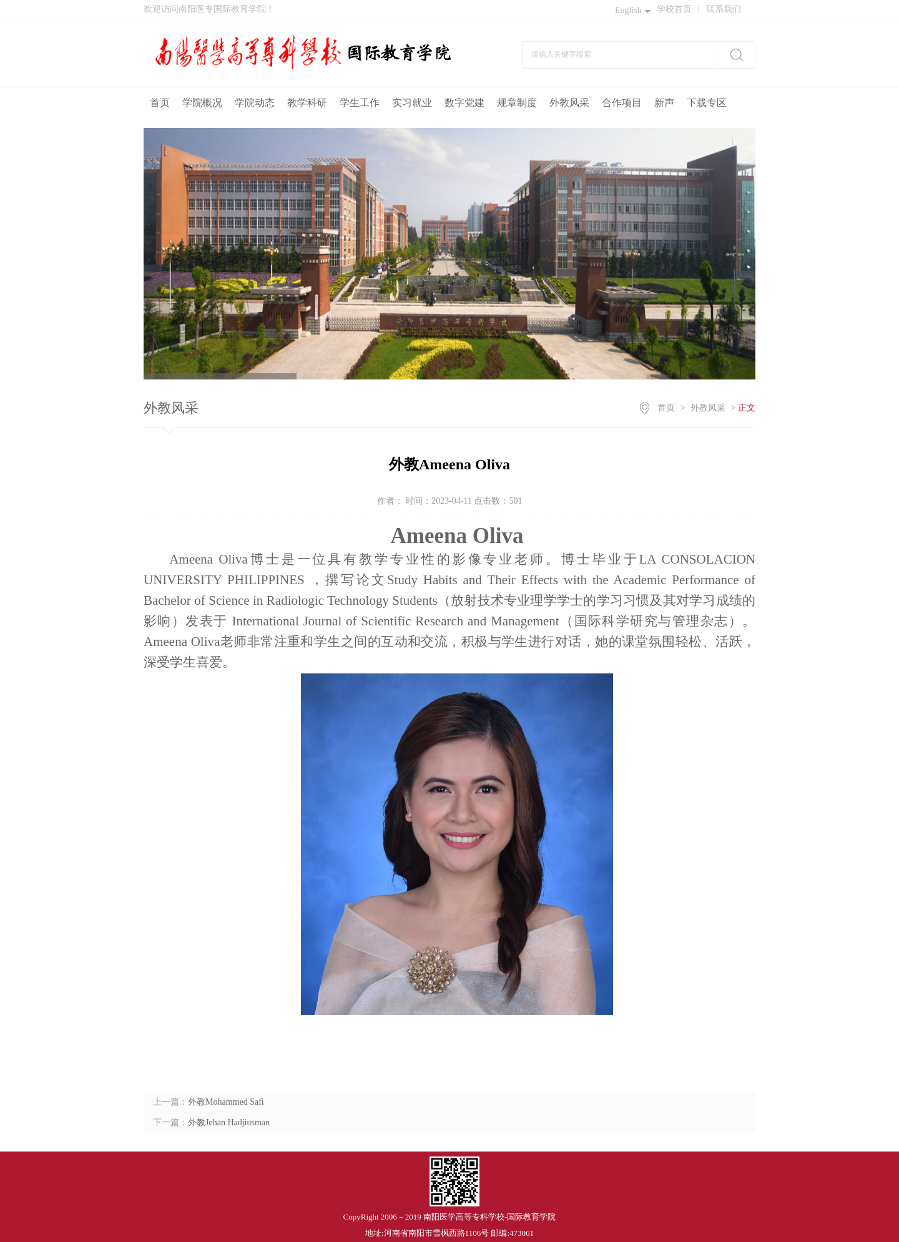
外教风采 (569, 102)
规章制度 (517, 102)
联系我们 (723, 9)
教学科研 (307, 102)
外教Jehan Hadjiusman (229, 1122)
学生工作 (360, 102)
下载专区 (707, 102)
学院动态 (255, 102)
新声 (664, 102)
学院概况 (202, 102)
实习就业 (412, 102)
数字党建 (464, 102)
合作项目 (622, 102)
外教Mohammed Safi (226, 1102)
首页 (160, 102)
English (633, 10)
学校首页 (678, 9)
